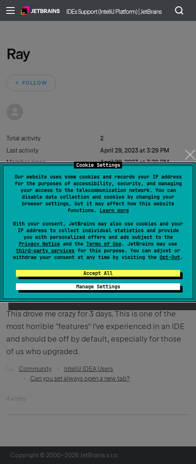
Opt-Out (170, 257)
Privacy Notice (39, 244)
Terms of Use (103, 244)
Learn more (114, 210)
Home (40, 10)
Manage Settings (98, 286)
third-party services (45, 250)
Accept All (98, 273)
